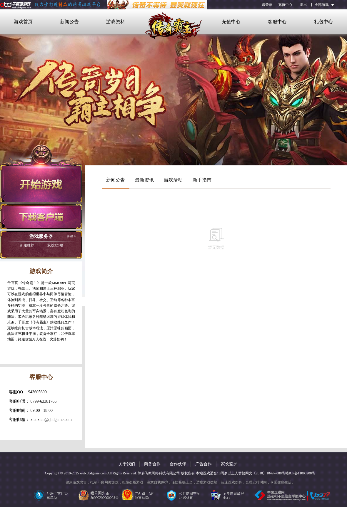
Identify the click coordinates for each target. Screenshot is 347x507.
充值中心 (285, 4)
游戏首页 (23, 21)
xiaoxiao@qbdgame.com (51, 419)
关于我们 (127, 464)
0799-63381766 (44, 401)
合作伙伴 (178, 464)
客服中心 (277, 21)
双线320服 (41, 245)
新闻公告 (69, 21)
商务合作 (152, 464)
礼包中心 (323, 21)
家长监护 (229, 464)
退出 (303, 4)
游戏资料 (115, 21)
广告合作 (203, 464)
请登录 (267, 4)
